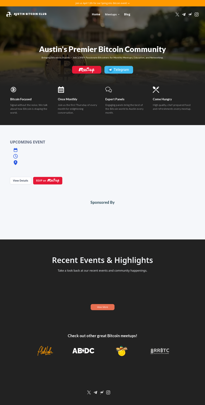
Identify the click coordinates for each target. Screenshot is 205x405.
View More (102, 307)
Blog (127, 14)
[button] (112, 14)
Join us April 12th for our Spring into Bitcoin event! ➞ (102, 3)
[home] (26, 14)
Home (96, 14)
